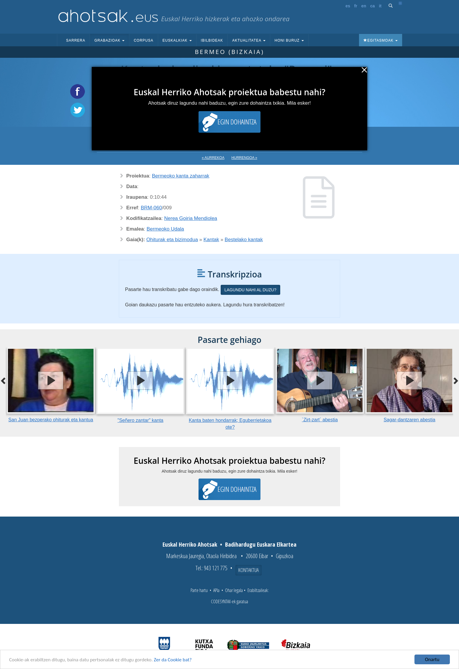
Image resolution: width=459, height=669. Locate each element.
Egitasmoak (380, 40)
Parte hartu (199, 590)
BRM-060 (151, 208)
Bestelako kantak (244, 239)
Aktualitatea (248, 40)
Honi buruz (289, 40)
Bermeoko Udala (165, 229)
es (347, 6)
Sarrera (75, 40)
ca (372, 6)
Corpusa (143, 40)
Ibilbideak (212, 40)
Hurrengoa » (244, 158)
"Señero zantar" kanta (140, 420)
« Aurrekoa (213, 158)
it (380, 6)
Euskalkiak (177, 40)
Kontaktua (248, 569)
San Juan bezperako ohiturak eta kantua (50, 419)
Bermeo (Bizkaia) (229, 52)
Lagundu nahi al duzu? (250, 289)
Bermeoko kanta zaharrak (180, 176)
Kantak (211, 239)
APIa (216, 590)
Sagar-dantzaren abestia (409, 419)
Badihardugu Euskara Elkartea (260, 544)
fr (355, 6)
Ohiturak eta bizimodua (172, 239)
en (363, 6)
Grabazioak (109, 40)
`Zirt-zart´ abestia (320, 419)
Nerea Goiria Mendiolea (190, 218)
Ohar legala (234, 590)
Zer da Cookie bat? (173, 660)
